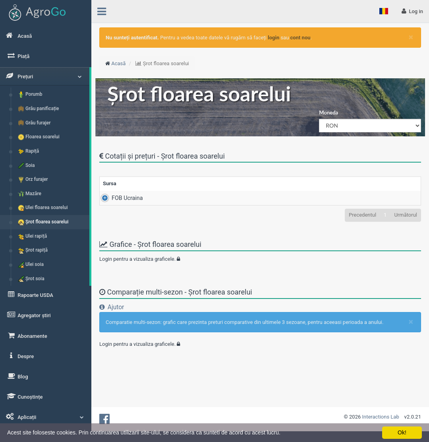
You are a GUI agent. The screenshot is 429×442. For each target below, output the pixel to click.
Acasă (118, 63)
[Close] (411, 37)
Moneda (328, 112)
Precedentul (362, 215)
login (273, 38)
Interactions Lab (380, 417)
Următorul (405, 215)
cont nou (300, 38)
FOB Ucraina (118, 198)
